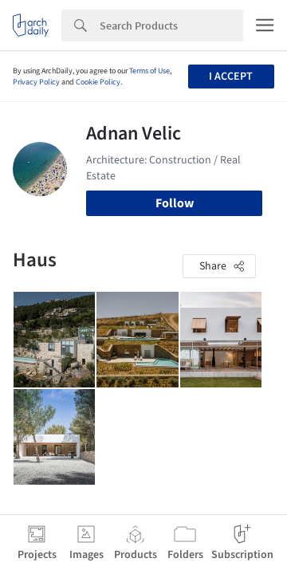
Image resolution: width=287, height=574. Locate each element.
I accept (231, 77)
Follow (174, 203)
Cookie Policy (98, 82)
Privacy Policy (36, 82)
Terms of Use (149, 71)
